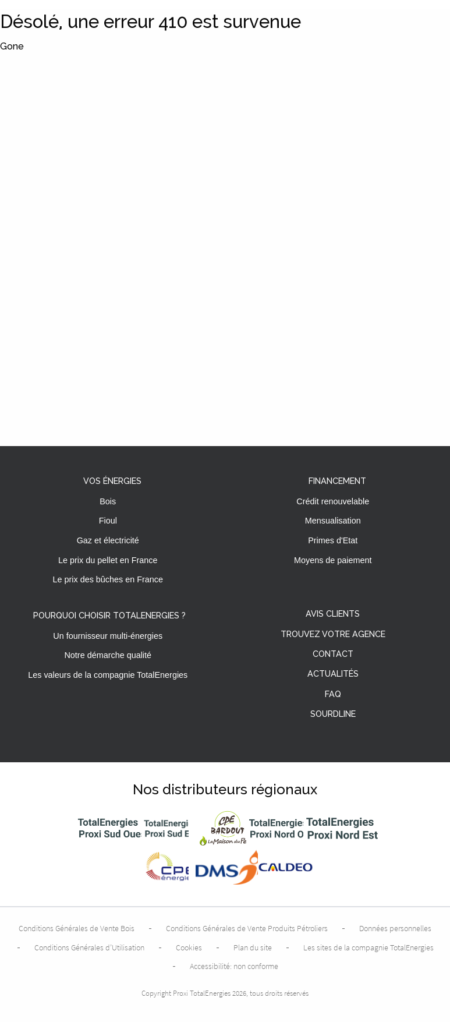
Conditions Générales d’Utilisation (89, 947)
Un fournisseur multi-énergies (107, 636)
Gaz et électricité (108, 540)
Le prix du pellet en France (107, 560)
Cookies (189, 947)
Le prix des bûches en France (107, 579)
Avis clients (333, 614)
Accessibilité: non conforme (234, 966)
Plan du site (252, 947)
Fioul (108, 520)
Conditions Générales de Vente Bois (76, 928)
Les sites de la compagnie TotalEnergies (368, 947)
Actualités (333, 674)
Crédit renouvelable (332, 501)
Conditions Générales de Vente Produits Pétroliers (247, 928)
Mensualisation (333, 520)
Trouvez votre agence (333, 634)
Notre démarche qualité (107, 655)
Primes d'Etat (332, 540)
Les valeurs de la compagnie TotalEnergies (107, 675)
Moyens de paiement (333, 560)
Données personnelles (395, 928)
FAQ (333, 694)
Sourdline (333, 714)
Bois (108, 501)
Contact (333, 654)
